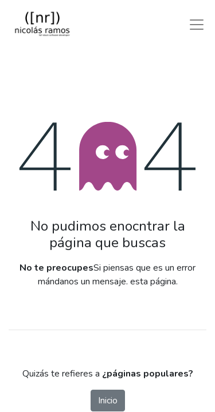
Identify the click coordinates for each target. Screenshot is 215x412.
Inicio (108, 400)
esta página (153, 281)
